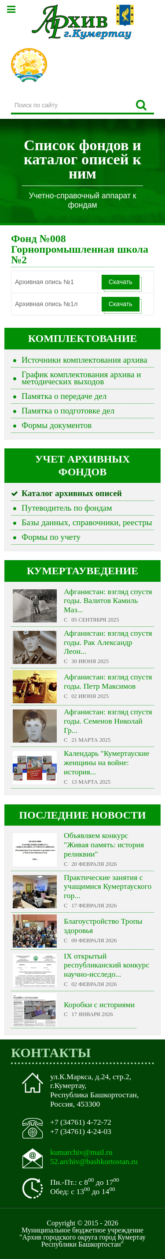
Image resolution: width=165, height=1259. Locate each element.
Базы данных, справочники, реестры (87, 522)
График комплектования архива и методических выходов (81, 378)
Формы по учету (51, 537)
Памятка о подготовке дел (68, 410)
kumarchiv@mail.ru (81, 1152)
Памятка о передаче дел (64, 396)
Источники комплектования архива (84, 359)
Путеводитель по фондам (67, 507)
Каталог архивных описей (72, 493)
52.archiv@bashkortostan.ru (94, 1161)
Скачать (120, 281)
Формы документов (57, 425)
